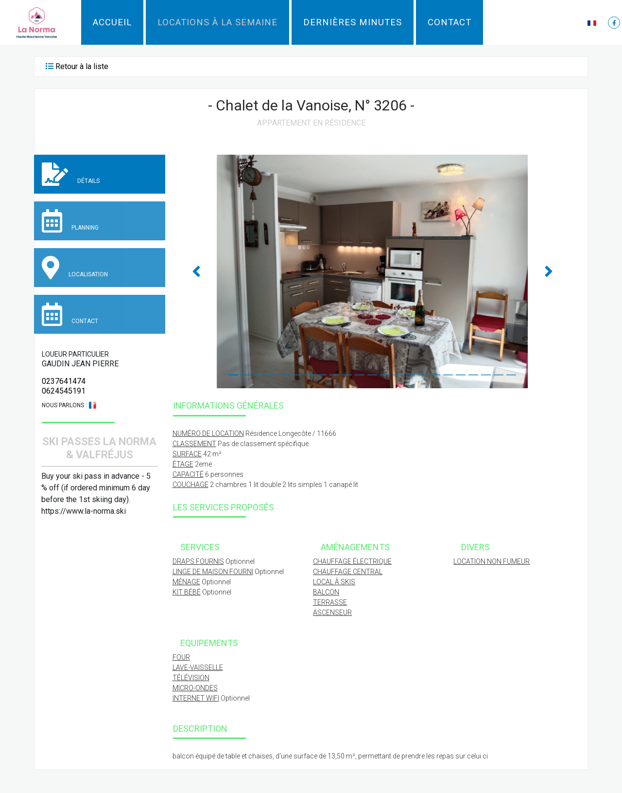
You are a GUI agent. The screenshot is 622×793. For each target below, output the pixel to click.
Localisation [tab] (75, 267)
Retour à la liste (81, 66)
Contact (449, 22)
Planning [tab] (70, 221)
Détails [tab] (71, 174)
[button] (593, 22)
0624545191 (64, 391)
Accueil (112, 22)
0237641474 (64, 381)
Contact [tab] (70, 314)
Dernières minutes (352, 22)
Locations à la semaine (217, 22)
